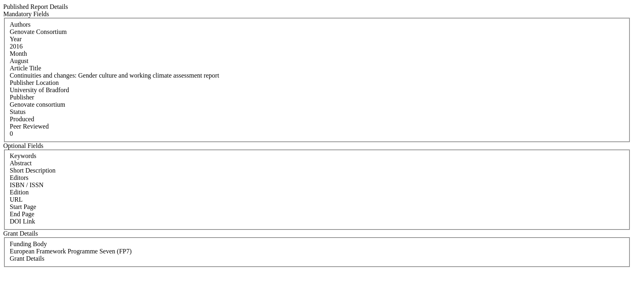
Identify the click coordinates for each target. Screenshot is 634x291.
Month (18, 53)
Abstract (21, 163)
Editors (19, 177)
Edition (19, 192)
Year (15, 39)
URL (16, 199)
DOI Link (22, 221)
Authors (20, 24)
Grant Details (27, 258)
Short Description (32, 170)
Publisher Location (34, 82)
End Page (22, 214)
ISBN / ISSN (27, 184)
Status (17, 111)
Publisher (22, 97)
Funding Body (28, 243)
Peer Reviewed (29, 126)
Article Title (25, 68)
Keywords (23, 155)
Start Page (23, 206)
